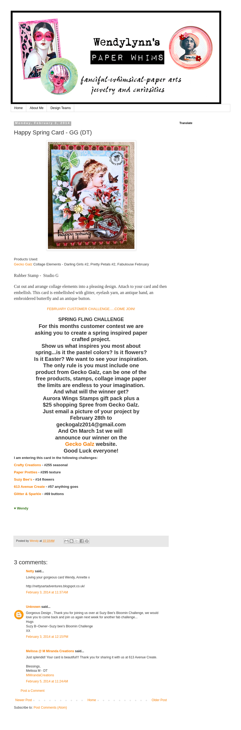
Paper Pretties (25, 472)
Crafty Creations (27, 465)
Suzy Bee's (23, 479)
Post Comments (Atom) (50, 707)
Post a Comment (32, 691)
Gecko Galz (23, 264)
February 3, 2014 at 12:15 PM (47, 637)
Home (18, 108)
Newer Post (23, 700)
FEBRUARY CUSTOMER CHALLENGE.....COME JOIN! (91, 309)
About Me (36, 108)
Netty (30, 571)
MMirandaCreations (40, 675)
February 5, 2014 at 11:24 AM (47, 681)
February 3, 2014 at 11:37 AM (47, 592)
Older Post (159, 700)
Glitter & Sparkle (27, 494)
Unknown (33, 607)
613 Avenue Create (29, 487)
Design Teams (60, 108)
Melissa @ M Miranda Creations (50, 651)
